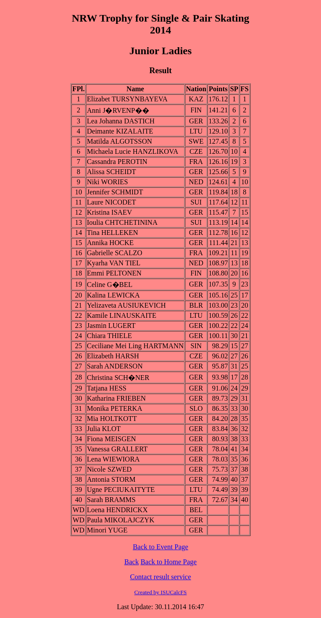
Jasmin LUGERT (111, 325)
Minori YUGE (107, 530)
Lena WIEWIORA (113, 459)
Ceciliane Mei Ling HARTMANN (135, 346)
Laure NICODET (111, 202)
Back (131, 562)
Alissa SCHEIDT (111, 171)
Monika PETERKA (114, 408)
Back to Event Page (160, 547)
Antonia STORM (111, 479)
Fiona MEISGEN (111, 439)
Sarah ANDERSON (115, 366)
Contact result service (160, 577)
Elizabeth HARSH (113, 356)
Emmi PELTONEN (114, 273)
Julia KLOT (104, 428)
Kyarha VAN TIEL (113, 263)
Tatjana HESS (106, 388)
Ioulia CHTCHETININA (122, 222)
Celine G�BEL (110, 284)
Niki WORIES (107, 182)
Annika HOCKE (110, 242)
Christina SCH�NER (118, 377)
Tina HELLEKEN (112, 232)
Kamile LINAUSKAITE (121, 315)
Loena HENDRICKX (117, 510)
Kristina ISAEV (109, 212)
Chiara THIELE (109, 335)
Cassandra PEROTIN (117, 161)
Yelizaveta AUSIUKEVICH (126, 305)
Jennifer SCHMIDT (115, 192)
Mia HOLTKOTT (112, 418)
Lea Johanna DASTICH (121, 121)
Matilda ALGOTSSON (119, 141)
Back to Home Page (168, 562)
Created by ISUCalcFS (160, 592)
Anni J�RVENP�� (118, 110)
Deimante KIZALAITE (120, 131)
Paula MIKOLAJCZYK (120, 520)
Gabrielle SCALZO (114, 253)
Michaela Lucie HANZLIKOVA (132, 151)
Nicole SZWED (109, 469)
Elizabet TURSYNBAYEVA (127, 99)
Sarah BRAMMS (111, 499)
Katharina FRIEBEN (116, 398)
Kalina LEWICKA (113, 295)
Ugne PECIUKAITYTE (121, 489)
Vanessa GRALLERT (117, 449)
